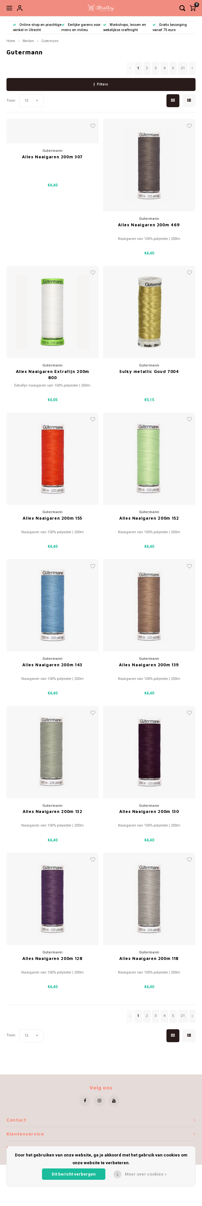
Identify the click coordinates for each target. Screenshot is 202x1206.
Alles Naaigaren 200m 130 (149, 811)
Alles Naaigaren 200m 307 (52, 156)
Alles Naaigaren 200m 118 (149, 958)
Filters (101, 84)
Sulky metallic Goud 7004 (149, 371)
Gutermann (49, 41)
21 (183, 68)
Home (10, 41)
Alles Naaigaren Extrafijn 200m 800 (53, 374)
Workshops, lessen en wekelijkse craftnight (124, 27)
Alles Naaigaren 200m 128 (52, 958)
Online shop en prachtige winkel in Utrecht (37, 27)
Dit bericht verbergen (74, 1174)
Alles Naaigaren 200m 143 (52, 664)
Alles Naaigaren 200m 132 (52, 811)
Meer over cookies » (146, 1174)
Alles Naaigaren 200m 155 (52, 518)
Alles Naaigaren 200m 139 (149, 664)
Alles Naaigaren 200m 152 (149, 518)
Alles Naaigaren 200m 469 (149, 224)
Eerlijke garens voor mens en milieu (81, 27)
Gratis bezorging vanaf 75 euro (170, 27)
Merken (28, 41)
